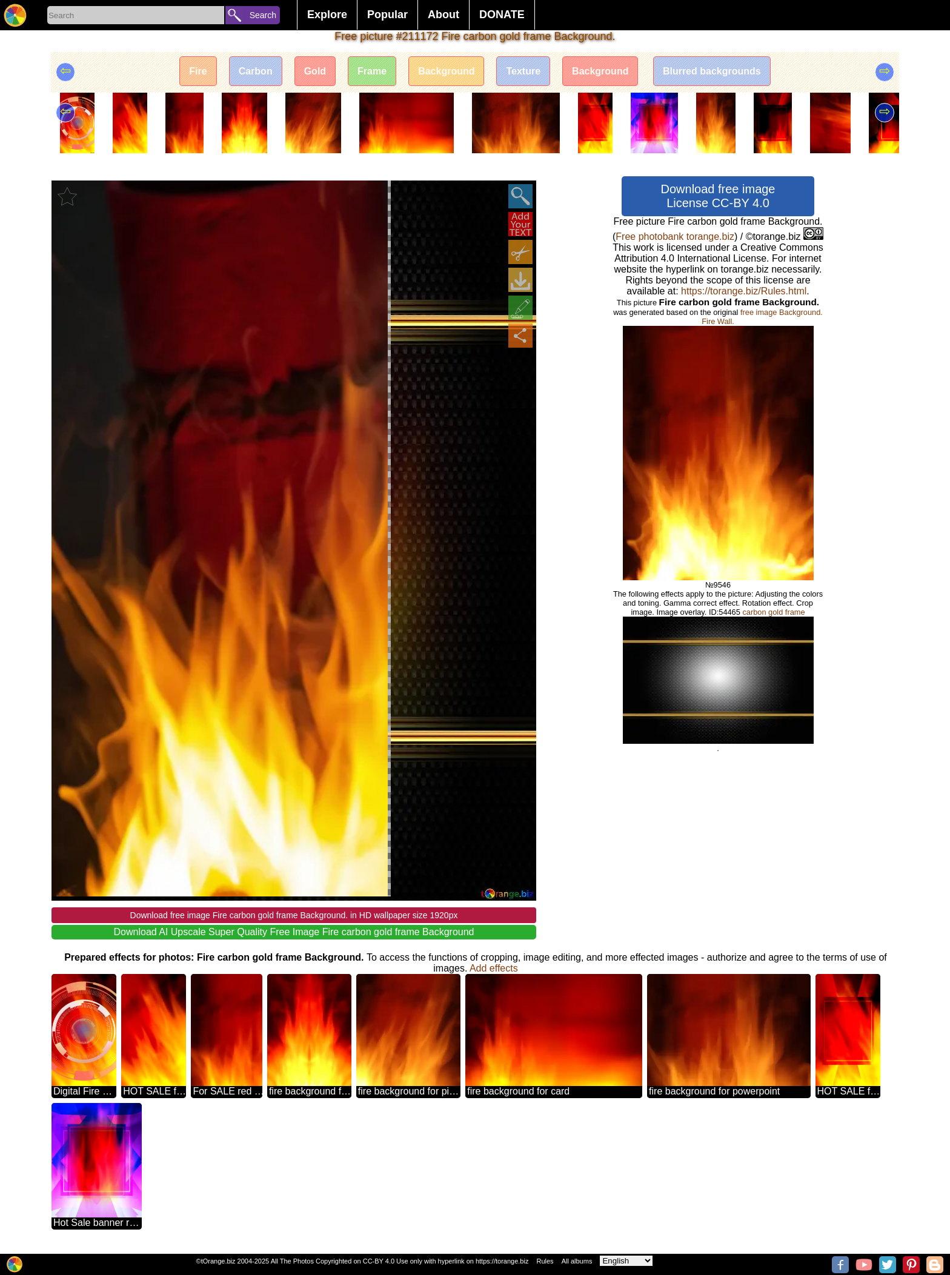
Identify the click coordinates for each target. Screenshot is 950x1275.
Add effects (494, 968)
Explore (327, 14)
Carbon (256, 71)
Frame (372, 71)
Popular (387, 14)
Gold (315, 71)
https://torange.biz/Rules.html (743, 291)
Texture (523, 71)
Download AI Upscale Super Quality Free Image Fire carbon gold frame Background (294, 932)
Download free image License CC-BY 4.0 (718, 196)
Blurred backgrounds (712, 71)
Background (446, 71)
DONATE (502, 14)
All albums (577, 1261)
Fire (198, 71)
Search (263, 15)
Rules (544, 1261)
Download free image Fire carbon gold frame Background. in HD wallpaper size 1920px (294, 915)
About (443, 14)
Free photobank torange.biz (675, 236)
